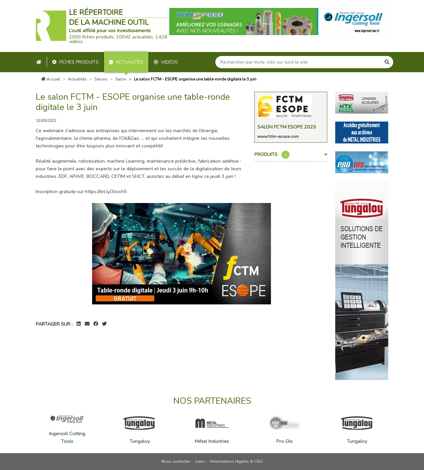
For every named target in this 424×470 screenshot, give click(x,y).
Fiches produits (75, 62)
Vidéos (166, 62)
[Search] (298, 62)
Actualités (126, 62)
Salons (101, 79)
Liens (200, 461)
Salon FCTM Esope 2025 (286, 127)
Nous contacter (175, 461)
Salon (120, 79)
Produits (290, 155)
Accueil (50, 79)
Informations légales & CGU (236, 461)
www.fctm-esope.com (278, 136)
